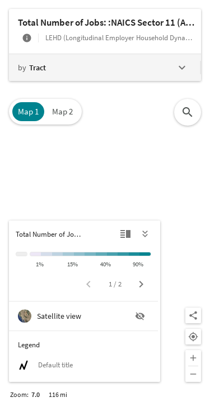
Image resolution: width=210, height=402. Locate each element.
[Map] (105, 201)
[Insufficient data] (21, 254)
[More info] (27, 38)
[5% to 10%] (57, 254)
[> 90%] (145, 254)
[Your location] (193, 336)
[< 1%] (35, 254)
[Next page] (141, 284)
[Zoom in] (193, 358)
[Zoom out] (193, 374)
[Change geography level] (104, 67)
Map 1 (28, 111)
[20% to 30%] (90, 254)
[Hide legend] (146, 234)
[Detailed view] (125, 234)
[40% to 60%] (112, 254)
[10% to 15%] (68, 254)
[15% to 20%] (79, 254)
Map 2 (62, 111)
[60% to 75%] (123, 254)
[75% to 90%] (134, 254)
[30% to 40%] (101, 254)
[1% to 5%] (46, 254)
